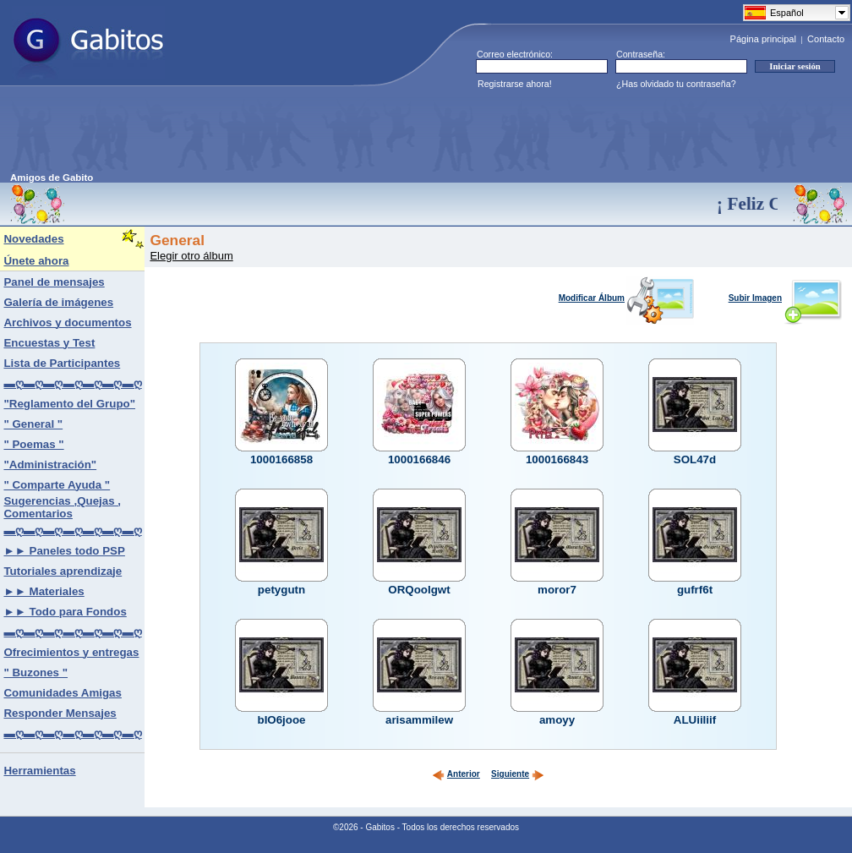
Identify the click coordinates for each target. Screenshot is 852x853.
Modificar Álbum (626, 298)
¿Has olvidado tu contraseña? (676, 84)
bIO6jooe (281, 720)
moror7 (557, 589)
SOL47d (695, 459)
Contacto (825, 39)
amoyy (557, 720)
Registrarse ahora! (515, 84)
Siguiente (517, 774)
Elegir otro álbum (191, 255)
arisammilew (419, 720)
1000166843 (557, 459)
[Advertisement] (317, 134)
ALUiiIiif (695, 720)
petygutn (281, 589)
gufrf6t (695, 589)
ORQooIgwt (419, 589)
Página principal (763, 39)
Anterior (456, 774)
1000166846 (419, 459)
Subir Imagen (785, 298)
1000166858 (281, 459)
